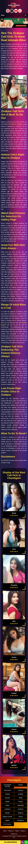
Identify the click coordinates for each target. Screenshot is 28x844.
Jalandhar (20, 805)
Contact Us (14, 834)
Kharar (20, 801)
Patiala (7, 794)
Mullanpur (20, 820)
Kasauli (7, 798)
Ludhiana (7, 809)
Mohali (20, 785)
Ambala (20, 794)
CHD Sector (7, 824)
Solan (20, 798)
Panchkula (7, 790)
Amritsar (20, 809)
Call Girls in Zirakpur (15, 124)
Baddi (7, 801)
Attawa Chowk (7, 816)
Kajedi (7, 820)
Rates (17, 831)
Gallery (23, 831)
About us (11, 831)
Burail (20, 816)
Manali (7, 813)
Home (5, 831)
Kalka (7, 805)
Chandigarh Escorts (7, 785)
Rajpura (20, 813)
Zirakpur (20, 790)
